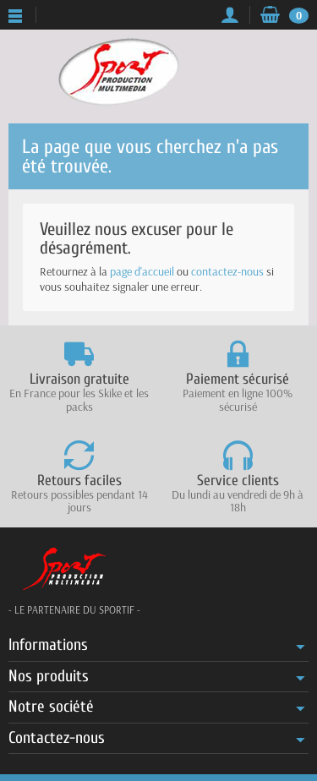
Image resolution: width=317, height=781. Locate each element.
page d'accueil (142, 271)
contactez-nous (227, 271)
